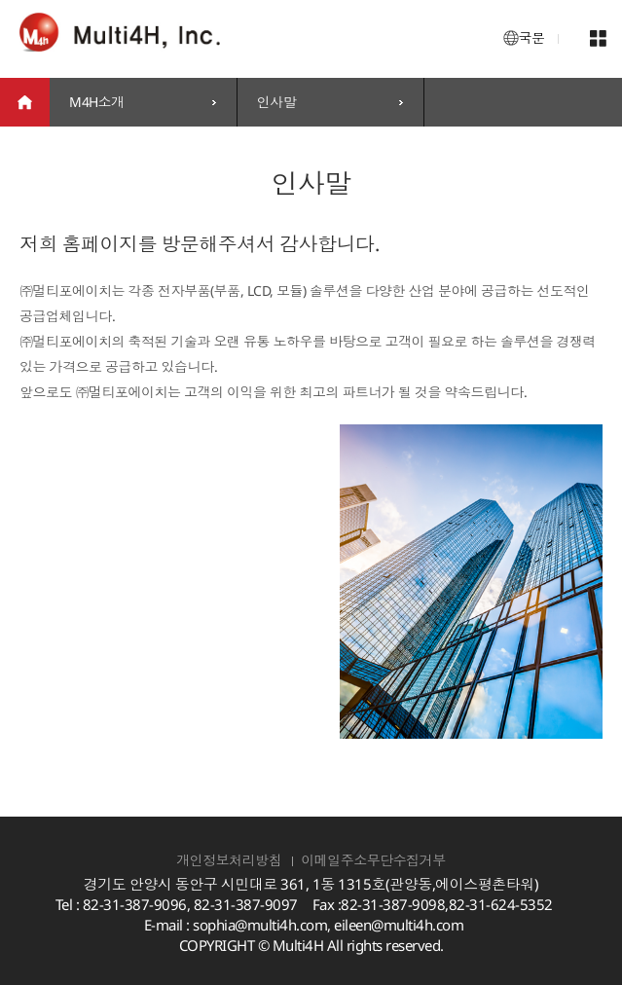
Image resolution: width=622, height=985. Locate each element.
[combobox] (143, 102)
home (25, 102)
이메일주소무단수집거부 (373, 860)
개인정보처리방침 (228, 860)
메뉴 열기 (597, 39)
